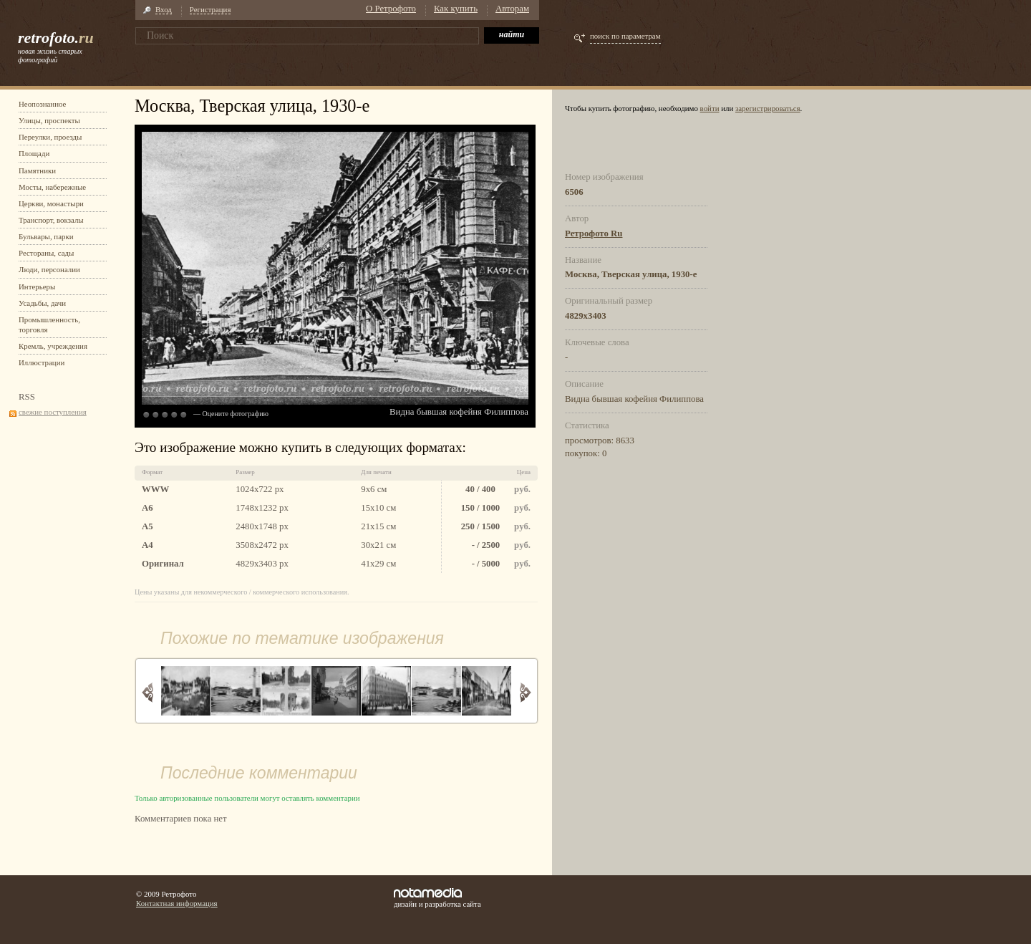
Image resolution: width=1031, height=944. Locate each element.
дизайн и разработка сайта (437, 898)
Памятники (37, 170)
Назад (148, 692)
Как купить (456, 9)
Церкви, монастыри (51, 203)
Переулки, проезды (50, 137)
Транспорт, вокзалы (51, 220)
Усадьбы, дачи (42, 303)
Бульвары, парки (46, 236)
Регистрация (210, 9)
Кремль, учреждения (53, 346)
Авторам (512, 9)
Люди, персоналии (49, 269)
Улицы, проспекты (49, 120)
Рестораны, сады (46, 253)
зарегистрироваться (767, 108)
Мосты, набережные (52, 187)
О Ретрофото (391, 9)
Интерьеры (37, 286)
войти (710, 108)
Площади (34, 153)
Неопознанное (42, 104)
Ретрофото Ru (593, 233)
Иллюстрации (41, 362)
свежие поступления (53, 412)
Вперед (525, 692)
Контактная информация (177, 903)
